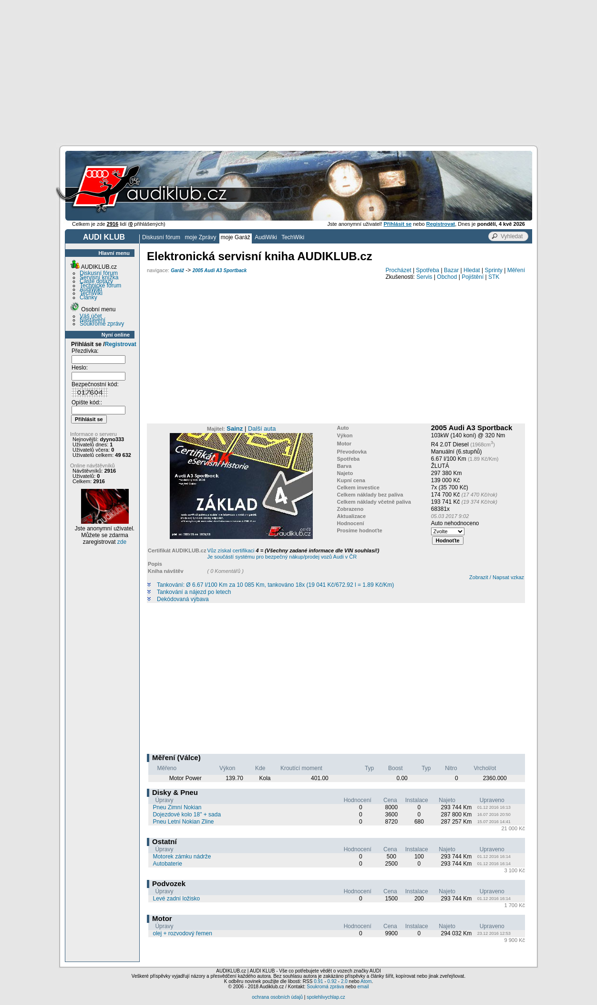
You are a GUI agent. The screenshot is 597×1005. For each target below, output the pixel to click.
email (363, 986)
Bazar (451, 270)
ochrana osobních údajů (277, 997)
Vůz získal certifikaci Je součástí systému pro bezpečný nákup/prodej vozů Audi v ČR (293, 554)
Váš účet (91, 316)
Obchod (447, 277)
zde (121, 542)
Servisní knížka (99, 277)
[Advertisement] (298, 71)
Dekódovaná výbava (183, 599)
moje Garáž (235, 237)
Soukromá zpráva (325, 986)
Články (88, 297)
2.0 (344, 981)
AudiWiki (266, 237)
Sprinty (493, 270)
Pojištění (473, 277)
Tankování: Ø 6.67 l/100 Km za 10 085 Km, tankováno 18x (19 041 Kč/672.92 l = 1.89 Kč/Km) (275, 585)
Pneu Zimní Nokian (177, 807)
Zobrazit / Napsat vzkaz (496, 577)
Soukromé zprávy (102, 323)
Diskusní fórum (161, 237)
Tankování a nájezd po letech (194, 592)
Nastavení (92, 320)
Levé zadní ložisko (176, 898)
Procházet (399, 270)
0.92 (332, 981)
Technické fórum (100, 285)
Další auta (262, 428)
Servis (424, 277)
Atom (365, 981)
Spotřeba (427, 270)
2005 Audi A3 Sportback (220, 270)
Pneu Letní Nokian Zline (183, 821)
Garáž (177, 270)
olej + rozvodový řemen (182, 933)
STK (493, 277)
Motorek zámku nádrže (182, 856)
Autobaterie (167, 863)
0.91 (318, 981)
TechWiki (292, 237)
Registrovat (120, 344)
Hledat (471, 270)
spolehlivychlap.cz (326, 997)
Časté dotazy (96, 281)
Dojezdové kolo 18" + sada (187, 814)
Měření (516, 270)
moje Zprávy (200, 237)
